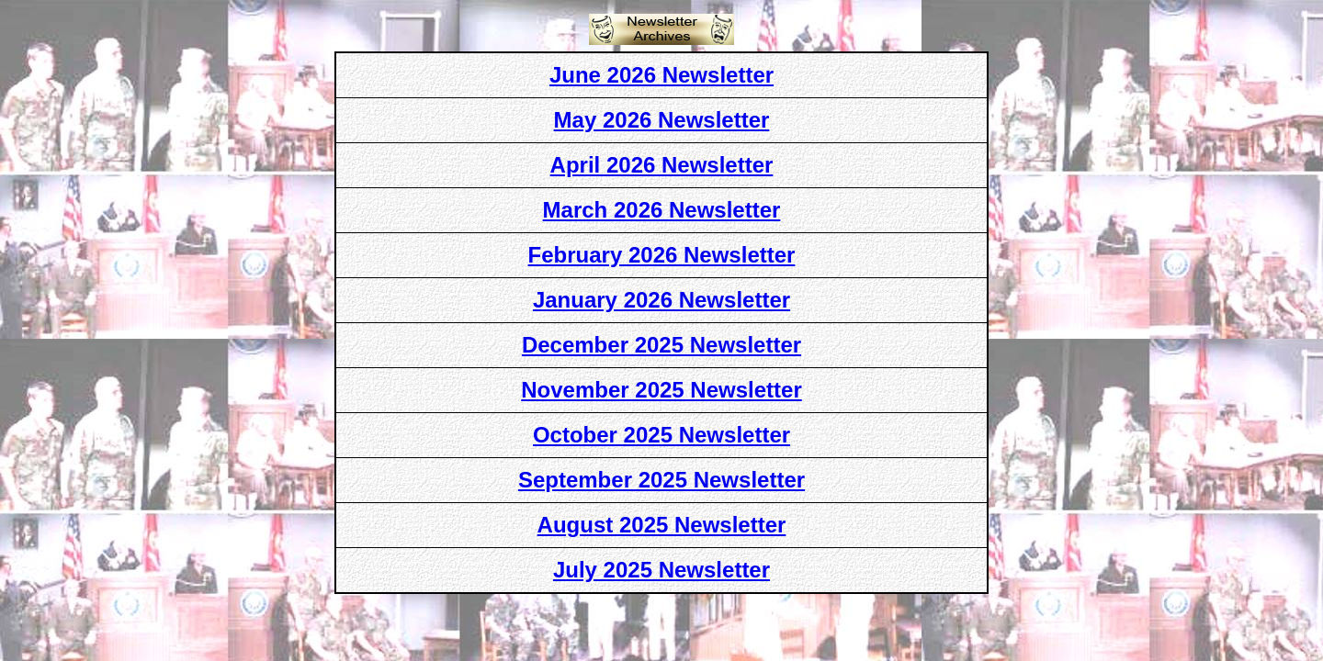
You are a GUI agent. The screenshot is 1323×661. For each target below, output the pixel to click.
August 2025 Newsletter (661, 524)
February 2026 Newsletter (662, 254)
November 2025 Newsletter (661, 389)
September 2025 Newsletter (661, 479)
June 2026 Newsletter (661, 74)
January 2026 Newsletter (661, 299)
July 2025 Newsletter (661, 569)
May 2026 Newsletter (662, 119)
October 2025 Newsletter (661, 434)
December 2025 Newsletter (661, 344)
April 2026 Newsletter (662, 164)
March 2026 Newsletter (662, 209)
